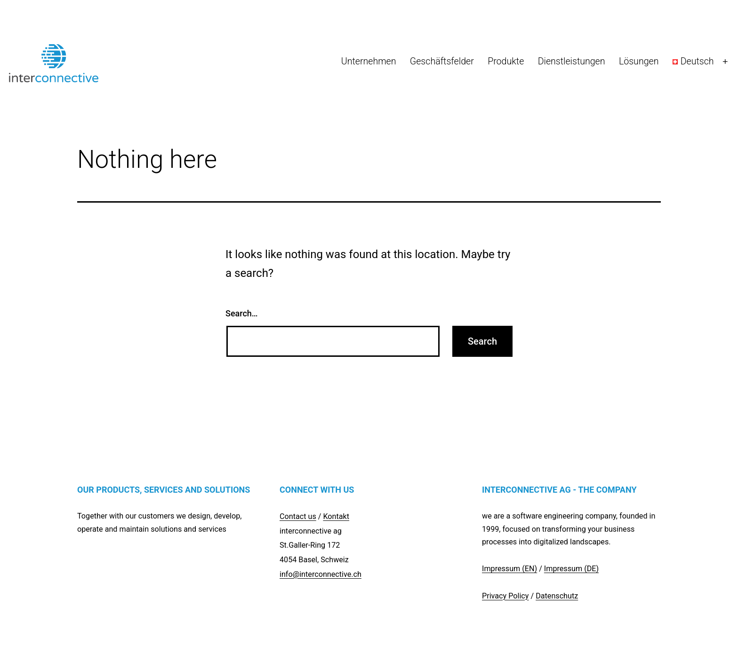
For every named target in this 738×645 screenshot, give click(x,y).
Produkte (506, 61)
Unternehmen (368, 61)
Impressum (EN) (509, 568)
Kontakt (336, 516)
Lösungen (639, 61)
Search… (241, 313)
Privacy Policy (505, 595)
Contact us (298, 516)
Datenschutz (557, 595)
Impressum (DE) (571, 568)
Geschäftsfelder (442, 61)
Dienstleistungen (571, 61)
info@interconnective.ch (320, 574)
